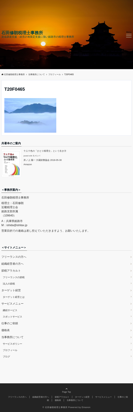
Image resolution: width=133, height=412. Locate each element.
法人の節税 (9, 283)
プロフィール (10, 350)
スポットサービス (12, 316)
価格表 (5, 330)
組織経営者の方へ (12, 263)
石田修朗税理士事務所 (22, 33)
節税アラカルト (11, 270)
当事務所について (12, 337)
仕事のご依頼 (9, 323)
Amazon (28, 164)
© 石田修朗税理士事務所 (55, 407)
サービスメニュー (12, 303)
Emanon (86, 407)
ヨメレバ (36, 156)
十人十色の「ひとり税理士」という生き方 (45, 151)
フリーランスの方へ (13, 256)
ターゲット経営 (11, 290)
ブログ (6, 356)
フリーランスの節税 (14, 277)
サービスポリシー (12, 343)
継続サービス (10, 310)
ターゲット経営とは (14, 297)
